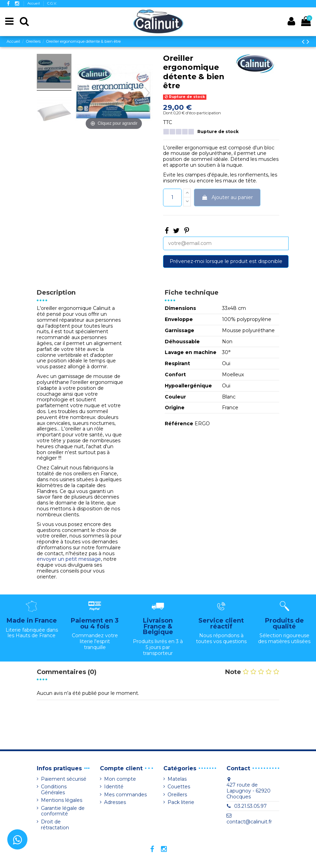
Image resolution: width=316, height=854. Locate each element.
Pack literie (181, 802)
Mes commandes (125, 795)
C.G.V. (52, 3)
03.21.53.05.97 (250, 806)
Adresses (115, 802)
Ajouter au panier (227, 197)
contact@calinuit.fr (249, 822)
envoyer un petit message (69, 559)
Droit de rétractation (55, 825)
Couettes (179, 787)
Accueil (34, 3)
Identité (113, 787)
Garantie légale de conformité (63, 811)
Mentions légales (61, 800)
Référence (179, 424)
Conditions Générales (54, 790)
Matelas (177, 779)
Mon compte (120, 779)
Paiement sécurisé (63, 779)
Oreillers (177, 795)
